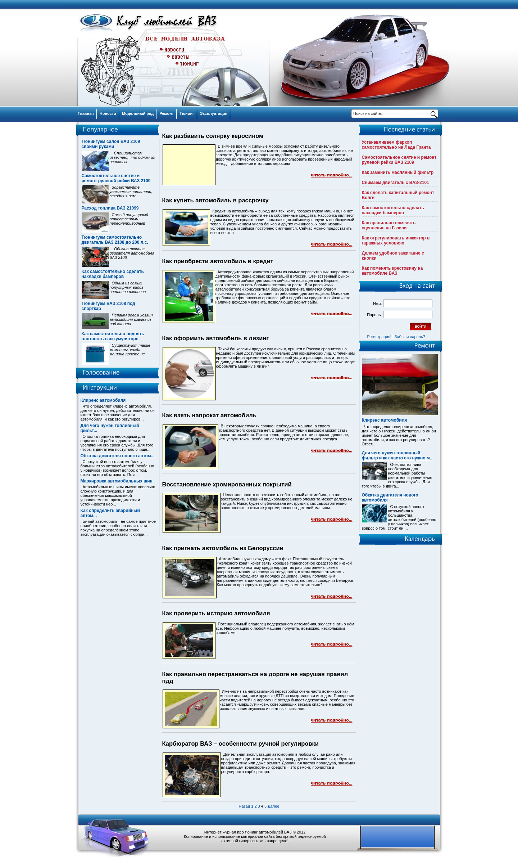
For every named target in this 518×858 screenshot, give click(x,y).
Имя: (377, 303)
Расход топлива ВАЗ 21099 (110, 208)
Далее (273, 806)
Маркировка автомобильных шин (117, 481)
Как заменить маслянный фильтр (398, 172)
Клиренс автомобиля (103, 400)
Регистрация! (379, 336)
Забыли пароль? (410, 336)
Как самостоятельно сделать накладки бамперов (113, 274)
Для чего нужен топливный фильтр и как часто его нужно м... (397, 455)
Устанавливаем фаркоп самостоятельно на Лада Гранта (396, 145)
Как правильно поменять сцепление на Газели (389, 225)
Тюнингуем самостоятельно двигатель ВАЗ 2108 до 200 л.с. (115, 240)
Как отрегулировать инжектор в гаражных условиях (396, 240)
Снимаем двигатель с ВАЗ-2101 (395, 182)
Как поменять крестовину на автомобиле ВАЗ (392, 271)
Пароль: (374, 315)
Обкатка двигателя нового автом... (118, 455)
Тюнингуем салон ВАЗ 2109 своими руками (111, 144)
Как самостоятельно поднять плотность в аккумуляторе (113, 336)
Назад (244, 806)
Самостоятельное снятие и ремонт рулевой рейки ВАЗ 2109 (116, 178)
